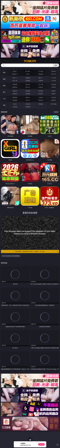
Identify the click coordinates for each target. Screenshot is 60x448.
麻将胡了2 (14, 74)
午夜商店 (27, 104)
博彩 (4, 72)
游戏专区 (53, 71)
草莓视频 (40, 104)
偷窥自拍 (15, 91)
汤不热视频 (53, 104)
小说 (4, 99)
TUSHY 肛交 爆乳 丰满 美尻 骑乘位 (11, 256)
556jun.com (30, 61)
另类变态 (53, 87)
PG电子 (15, 71)
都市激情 (15, 97)
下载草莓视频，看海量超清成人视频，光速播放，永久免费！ (36, 251)
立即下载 (41, 444)
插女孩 (15, 104)
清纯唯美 (27, 93)
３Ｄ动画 (53, 78)
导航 (4, 105)
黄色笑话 (40, 100)
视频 (4, 79)
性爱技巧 (53, 100)
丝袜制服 (27, 80)
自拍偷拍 (27, 78)
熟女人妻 (15, 80)
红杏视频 (15, 107)
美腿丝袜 (15, 93)
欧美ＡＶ (40, 78)
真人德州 (27, 71)
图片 (4, 92)
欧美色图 (40, 91)
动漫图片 (53, 91)
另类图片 (53, 93)
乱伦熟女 (40, 87)
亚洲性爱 (15, 84)
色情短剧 (27, 107)
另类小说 (27, 100)
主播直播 (40, 80)
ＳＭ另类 (53, 80)
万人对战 (40, 71)
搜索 (56, 65)
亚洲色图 (27, 91)
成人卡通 (40, 84)
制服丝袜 (15, 87)
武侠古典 (53, 97)
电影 (4, 85)
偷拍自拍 (27, 84)
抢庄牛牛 (53, 74)
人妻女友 (40, 97)
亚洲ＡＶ (15, 78)
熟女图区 (40, 93)
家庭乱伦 (27, 97)
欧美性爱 (53, 84)
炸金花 (27, 74)
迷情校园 (15, 100)
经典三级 (27, 87)
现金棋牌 (40, 74)
